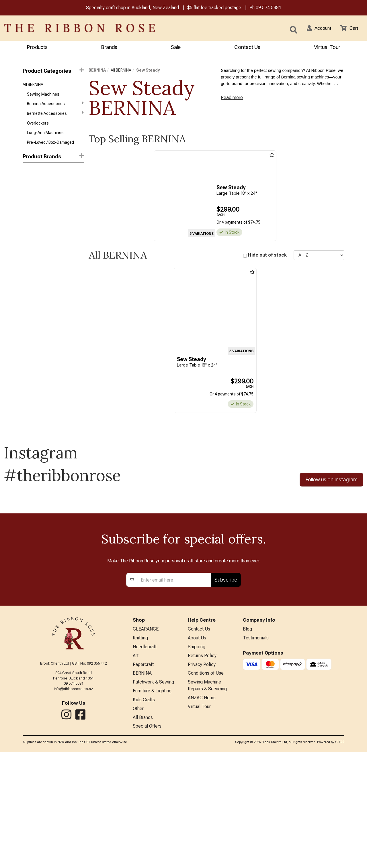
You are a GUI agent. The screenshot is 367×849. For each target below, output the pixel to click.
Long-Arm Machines (45, 137)
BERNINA (97, 71)
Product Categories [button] (53, 71)
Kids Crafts (144, 795)
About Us (197, 729)
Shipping (196, 739)
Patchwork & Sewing (153, 776)
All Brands (143, 814)
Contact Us (247, 48)
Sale (176, 48)
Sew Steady (34, 197)
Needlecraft (145, 739)
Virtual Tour (199, 802)
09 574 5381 (268, 8)
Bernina (29, 176)
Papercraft (143, 758)
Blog (247, 720)
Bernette (30, 187)
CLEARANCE (146, 720)
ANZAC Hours (202, 793)
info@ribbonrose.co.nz (73, 779)
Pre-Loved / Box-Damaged (50, 147)
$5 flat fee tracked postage (214, 8)
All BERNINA (33, 85)
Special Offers (147, 823)
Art (135, 748)
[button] (315, 28)
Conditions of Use (206, 767)
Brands (109, 48)
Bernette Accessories (55, 116)
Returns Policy (202, 748)
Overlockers (38, 126)
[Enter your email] (174, 670)
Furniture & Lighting (152, 786)
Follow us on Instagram (331, 481)
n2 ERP (339, 839)
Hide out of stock (267, 256)
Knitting (140, 729)
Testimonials (256, 729)
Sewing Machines (43, 96)
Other (138, 804)
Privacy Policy (202, 758)
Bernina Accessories (55, 106)
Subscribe (225, 670)
